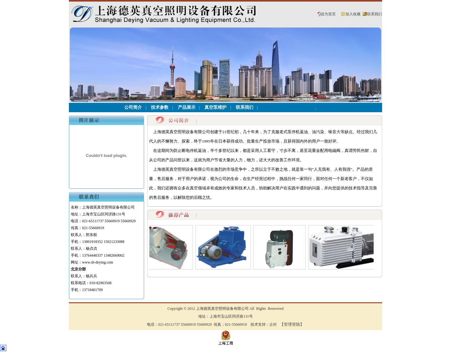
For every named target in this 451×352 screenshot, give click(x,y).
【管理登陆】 (292, 324)
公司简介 (133, 107)
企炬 (273, 324)
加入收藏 (352, 14)
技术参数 (159, 107)
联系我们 (374, 14)
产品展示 (186, 107)
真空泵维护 (215, 107)
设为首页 (328, 14)
